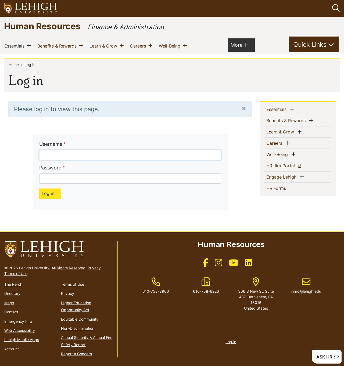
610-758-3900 (155, 290)
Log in (230, 341)
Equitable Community (79, 318)
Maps (9, 302)
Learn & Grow (104, 45)
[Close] (244, 108)
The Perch (13, 284)
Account (11, 348)
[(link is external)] (205, 264)
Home (14, 64)
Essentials (15, 45)
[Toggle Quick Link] (314, 44)
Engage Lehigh (282, 176)
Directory (12, 293)
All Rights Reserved (68, 267)
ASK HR (327, 357)
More (239, 44)
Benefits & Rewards (58, 45)
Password (50, 167)
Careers (139, 45)
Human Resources (42, 26)
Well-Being (170, 45)
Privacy (94, 267)
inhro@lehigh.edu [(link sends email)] (306, 285)
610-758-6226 (206, 290)
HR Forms (284, 188)
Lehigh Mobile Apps (21, 339)
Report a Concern (76, 353)
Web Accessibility (19, 330)
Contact (11, 311)
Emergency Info (18, 321)
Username (50, 143)
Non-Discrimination (77, 328)
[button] (335, 8)
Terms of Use (15, 273)
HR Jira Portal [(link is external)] (290, 165)
